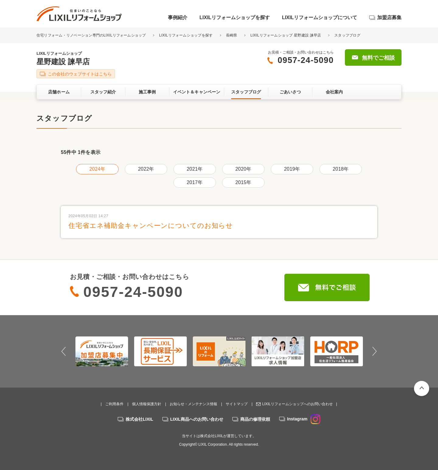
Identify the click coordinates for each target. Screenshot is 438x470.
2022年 (146, 169)
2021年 (195, 169)
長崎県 (231, 35)
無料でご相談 (378, 58)
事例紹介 (177, 17)
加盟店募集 (389, 17)
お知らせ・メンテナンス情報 (193, 404)
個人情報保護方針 (146, 404)
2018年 (341, 169)
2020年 (243, 169)
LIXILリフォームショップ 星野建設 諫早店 (285, 35)
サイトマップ (237, 404)
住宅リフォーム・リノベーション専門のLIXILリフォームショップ (91, 35)
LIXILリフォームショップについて (319, 17)
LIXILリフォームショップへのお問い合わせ (297, 404)
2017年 (195, 182)
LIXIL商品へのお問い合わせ (196, 419)
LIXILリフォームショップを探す (235, 17)
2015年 (243, 182)
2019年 (292, 169)
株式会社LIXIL (139, 419)
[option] (101, 351)
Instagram (303, 418)
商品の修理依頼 (255, 419)
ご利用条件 (114, 404)
